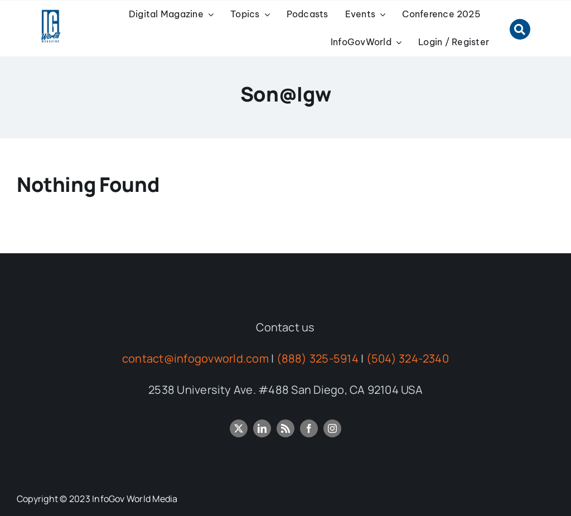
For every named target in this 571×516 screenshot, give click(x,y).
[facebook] (309, 428)
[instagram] (332, 428)
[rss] (285, 428)
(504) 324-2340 (407, 358)
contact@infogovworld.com (195, 358)
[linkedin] (262, 428)
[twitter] (239, 428)
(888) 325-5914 (318, 358)
